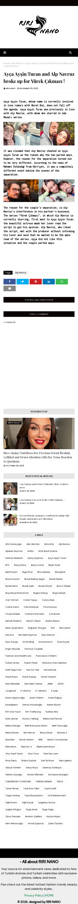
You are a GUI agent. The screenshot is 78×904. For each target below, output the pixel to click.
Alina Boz (49, 544)
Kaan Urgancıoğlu (15, 697)
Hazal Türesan (48, 676)
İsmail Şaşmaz (36, 823)
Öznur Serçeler (12, 816)
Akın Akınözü (33, 544)
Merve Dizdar (12, 732)
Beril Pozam (11, 572)
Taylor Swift (50, 788)
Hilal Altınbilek (12, 683)
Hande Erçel (50, 669)
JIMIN (50, 683)
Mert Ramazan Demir (36, 725)
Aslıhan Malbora (14, 558)
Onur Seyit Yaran (14, 753)
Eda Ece (9, 634)
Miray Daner (46, 732)
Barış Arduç (20, 565)
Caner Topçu (30, 599)
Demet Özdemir (13, 620)
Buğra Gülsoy (40, 592)
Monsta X (62, 732)
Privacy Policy (33, 895)
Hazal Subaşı (29, 676)
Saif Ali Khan (47, 760)
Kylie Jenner (11, 718)
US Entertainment (57, 795)
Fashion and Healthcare (18, 655)
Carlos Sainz (12, 606)
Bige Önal (27, 572)
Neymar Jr (26, 746)
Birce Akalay (43, 572)
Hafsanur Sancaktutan (54, 662)
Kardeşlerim (11, 704)
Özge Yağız (48, 809)
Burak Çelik (28, 586)
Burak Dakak (56, 579)
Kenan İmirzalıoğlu (32, 704)
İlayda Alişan (53, 816)
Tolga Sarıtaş (12, 795)
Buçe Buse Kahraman (17, 592)
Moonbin (10, 739)
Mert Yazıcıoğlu (60, 725)
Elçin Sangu (11, 641)
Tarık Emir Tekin (31, 788)
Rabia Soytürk (28, 760)
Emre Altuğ (28, 641)
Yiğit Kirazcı (11, 802)
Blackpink (60, 572)
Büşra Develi (59, 592)
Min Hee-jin (29, 732)
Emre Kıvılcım (46, 641)
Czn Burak (54, 613)
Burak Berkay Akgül (34, 579)
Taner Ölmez (12, 788)
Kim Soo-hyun (13, 711)
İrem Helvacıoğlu (14, 823)
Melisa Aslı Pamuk (52, 718)
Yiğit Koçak (27, 802)
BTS (7, 565)
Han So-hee (32, 669)
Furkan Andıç (12, 662)
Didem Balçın (52, 620)
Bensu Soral (37, 565)
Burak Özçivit (45, 586)
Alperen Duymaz (14, 551)
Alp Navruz (17, 63)
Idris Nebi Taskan (33, 683)
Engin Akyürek (12, 648)
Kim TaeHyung (33, 711)
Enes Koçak (63, 641)
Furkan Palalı (30, 662)
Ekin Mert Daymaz (27, 634)
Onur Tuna (33, 753)
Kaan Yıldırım (37, 697)
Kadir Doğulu (55, 697)
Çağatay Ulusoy (46, 802)
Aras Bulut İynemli (47, 551)
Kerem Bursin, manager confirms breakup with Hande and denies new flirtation (44, 517)
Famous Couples (34, 648)
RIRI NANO (10, 88)
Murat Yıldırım (26, 739)
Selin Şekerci (65, 760)
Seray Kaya (32, 767)
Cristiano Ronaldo (34, 613)
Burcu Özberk (64, 586)
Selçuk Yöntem (13, 767)
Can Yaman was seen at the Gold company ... (42, 499)
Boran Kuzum (12, 579)
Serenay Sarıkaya (52, 767)
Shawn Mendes (35, 774)
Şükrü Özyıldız (55, 823)
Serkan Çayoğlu (13, 774)
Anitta (30, 551)
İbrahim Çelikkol (33, 816)
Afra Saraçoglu (13, 544)
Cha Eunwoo (50, 606)
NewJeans (10, 746)
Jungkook (10, 690)
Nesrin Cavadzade (57, 739)
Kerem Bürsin (54, 704)
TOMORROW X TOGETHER (18, 781)
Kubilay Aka (52, 711)
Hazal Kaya (11, 676)
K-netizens (40, 690)
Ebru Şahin (65, 627)
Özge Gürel (31, 809)
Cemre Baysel (31, 606)
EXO (53, 627)
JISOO (60, 683)
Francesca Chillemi (46, 655)
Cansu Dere (48, 599)
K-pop (54, 690)
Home (6, 63)
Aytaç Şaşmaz (35, 558)
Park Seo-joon (51, 753)
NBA (40, 739)
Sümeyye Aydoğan (58, 774)
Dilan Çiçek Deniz (14, 627)
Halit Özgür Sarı (13, 669)
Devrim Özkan (33, 620)
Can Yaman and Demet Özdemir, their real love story (44, 486)
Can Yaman (12, 599)
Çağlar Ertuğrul (13, 809)
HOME (49, 895)
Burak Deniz (11, 586)
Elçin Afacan (48, 634)
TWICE (60, 781)
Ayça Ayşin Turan (57, 558)
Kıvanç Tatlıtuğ (30, 718)
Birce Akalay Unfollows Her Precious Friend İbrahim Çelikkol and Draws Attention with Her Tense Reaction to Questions (37, 457)
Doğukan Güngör (37, 627)
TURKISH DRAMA (44, 781)
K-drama (26, 690)
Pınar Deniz (11, 760)
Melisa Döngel (12, 725)
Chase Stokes (12, 613)
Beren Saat (54, 565)
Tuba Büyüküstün (33, 795)
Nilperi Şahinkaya (46, 746)
